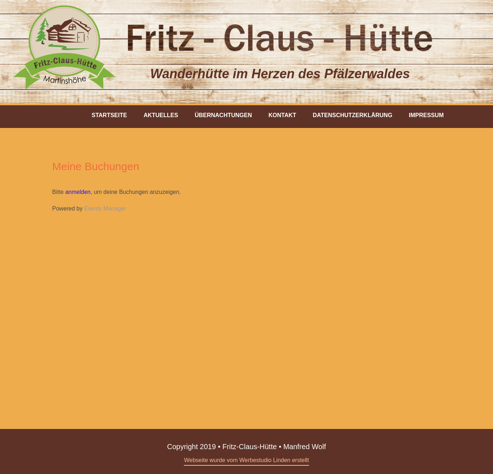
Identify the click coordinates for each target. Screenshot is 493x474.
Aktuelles (161, 115)
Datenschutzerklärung (352, 115)
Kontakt (282, 115)
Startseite (109, 115)
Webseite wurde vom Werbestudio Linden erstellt (246, 460)
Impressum (426, 115)
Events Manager (105, 208)
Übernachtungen (223, 115)
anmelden (77, 192)
